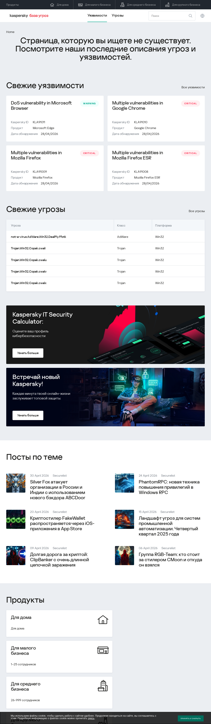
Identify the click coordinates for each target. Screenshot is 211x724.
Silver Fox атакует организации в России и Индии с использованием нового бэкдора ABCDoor (57, 490)
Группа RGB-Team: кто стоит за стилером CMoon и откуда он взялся (170, 560)
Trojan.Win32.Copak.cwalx (28, 283)
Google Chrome (145, 128)
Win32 (159, 237)
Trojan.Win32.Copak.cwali (28, 249)
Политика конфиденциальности (182, 707)
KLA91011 (39, 122)
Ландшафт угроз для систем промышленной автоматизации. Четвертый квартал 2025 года (169, 526)
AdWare (122, 237)
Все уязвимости (193, 87)
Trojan (121, 249)
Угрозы (118, 15)
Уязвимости (97, 15)
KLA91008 (141, 172)
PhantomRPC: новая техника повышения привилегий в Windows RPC (169, 488)
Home (10, 32)
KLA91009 (40, 172)
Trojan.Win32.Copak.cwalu (29, 260)
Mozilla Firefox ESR (147, 178)
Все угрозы (197, 211)
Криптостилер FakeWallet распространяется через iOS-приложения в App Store (62, 524)
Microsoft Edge (43, 128)
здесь (91, 718)
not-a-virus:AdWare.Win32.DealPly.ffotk (38, 237)
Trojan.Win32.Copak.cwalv (28, 272)
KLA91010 (140, 122)
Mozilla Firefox (43, 178)
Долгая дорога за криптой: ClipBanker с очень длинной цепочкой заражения (59, 560)
